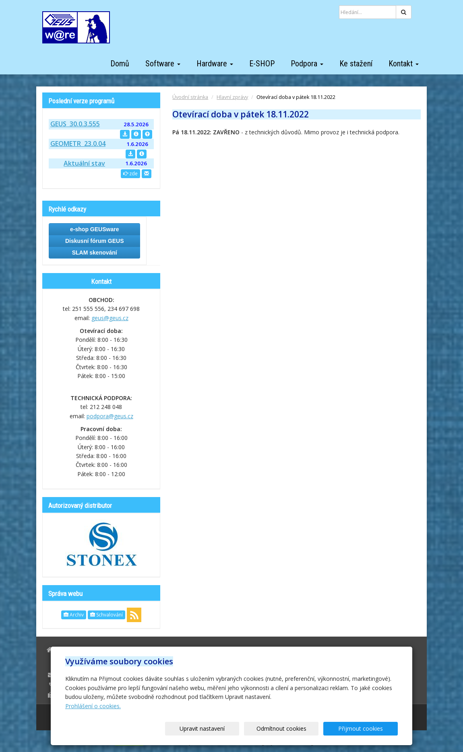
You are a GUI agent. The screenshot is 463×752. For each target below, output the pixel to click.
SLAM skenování (94, 252)
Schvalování (106, 614)
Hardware (214, 63)
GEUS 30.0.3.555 (75, 123)
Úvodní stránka (190, 97)
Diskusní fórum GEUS (94, 241)
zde (130, 173)
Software (162, 63)
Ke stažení (355, 63)
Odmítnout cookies (301, 728)
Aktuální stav (84, 163)
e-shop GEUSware (94, 229)
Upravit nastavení (234, 728)
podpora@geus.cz (110, 416)
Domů (119, 63)
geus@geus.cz (109, 318)
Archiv (74, 614)
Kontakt (404, 63)
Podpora (307, 63)
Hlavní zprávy (232, 97)
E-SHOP (262, 63)
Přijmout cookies (367, 728)
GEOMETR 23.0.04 (77, 143)
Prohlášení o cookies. (93, 706)
